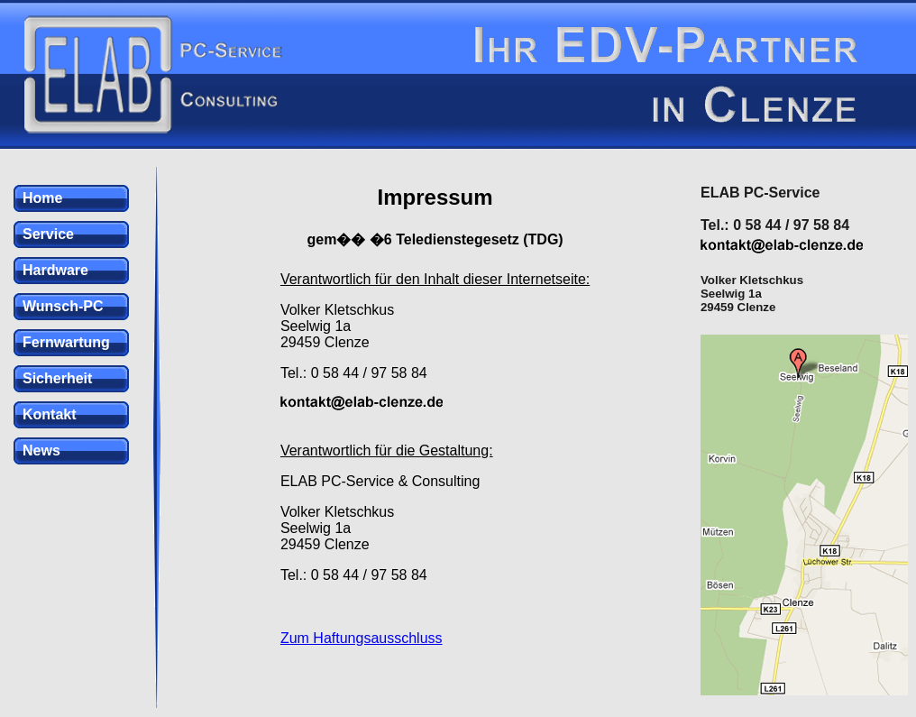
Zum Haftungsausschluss (361, 638)
